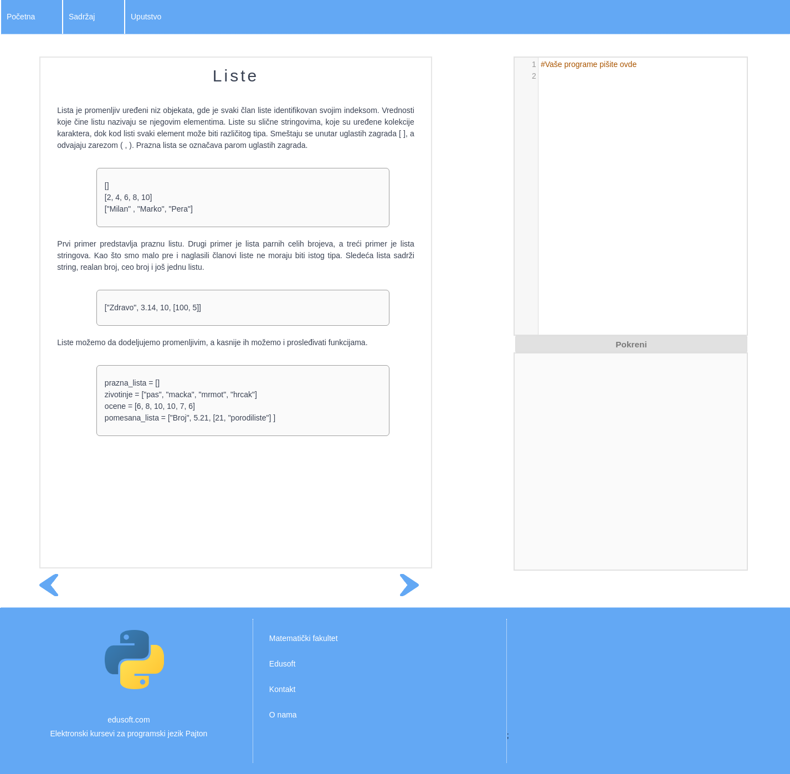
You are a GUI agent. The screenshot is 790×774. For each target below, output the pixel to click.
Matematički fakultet (303, 638)
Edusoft (282, 663)
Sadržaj (82, 16)
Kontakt (282, 689)
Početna (21, 16)
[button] (631, 344)
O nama (283, 714)
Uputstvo (146, 16)
